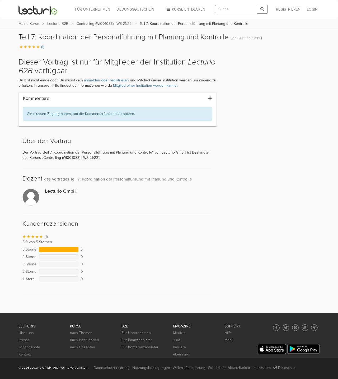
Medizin (179, 333)
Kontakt (24, 354)
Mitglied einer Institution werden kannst (145, 85)
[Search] (262, 9)
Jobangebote (29, 347)
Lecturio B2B (57, 23)
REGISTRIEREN (288, 9)
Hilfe (228, 333)
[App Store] (271, 349)
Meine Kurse (28, 23)
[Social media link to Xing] (314, 327)
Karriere (179, 347)
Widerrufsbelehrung (189, 368)
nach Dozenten (82, 347)
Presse (24, 340)
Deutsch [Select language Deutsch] (284, 368)
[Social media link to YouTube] (305, 327)
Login (312, 9)
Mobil (228, 340)
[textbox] (236, 9)
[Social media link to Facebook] (276, 327)
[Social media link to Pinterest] (295, 327)
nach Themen (81, 333)
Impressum (262, 368)
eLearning (181, 354)
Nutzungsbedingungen (151, 368)
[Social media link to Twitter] (286, 327)
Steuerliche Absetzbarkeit (229, 368)
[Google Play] (303, 349)
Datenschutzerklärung (111, 368)
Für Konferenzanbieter (139, 347)
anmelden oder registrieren (106, 80)
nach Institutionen (84, 340)
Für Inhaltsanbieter (136, 340)
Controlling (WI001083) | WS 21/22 (104, 23)
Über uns (26, 333)
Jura (176, 340)
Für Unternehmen (136, 333)
